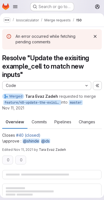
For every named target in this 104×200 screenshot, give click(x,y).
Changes (87, 121)
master (76, 102)
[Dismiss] (95, 36)
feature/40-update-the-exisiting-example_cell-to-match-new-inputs (32, 102)
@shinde (31, 141)
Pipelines (62, 121)
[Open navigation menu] (15, 6)
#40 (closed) (28, 135)
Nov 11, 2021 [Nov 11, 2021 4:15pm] (13, 108)
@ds (45, 141)
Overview (15, 121)
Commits (39, 121)
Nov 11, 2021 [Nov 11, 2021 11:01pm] (23, 150)
